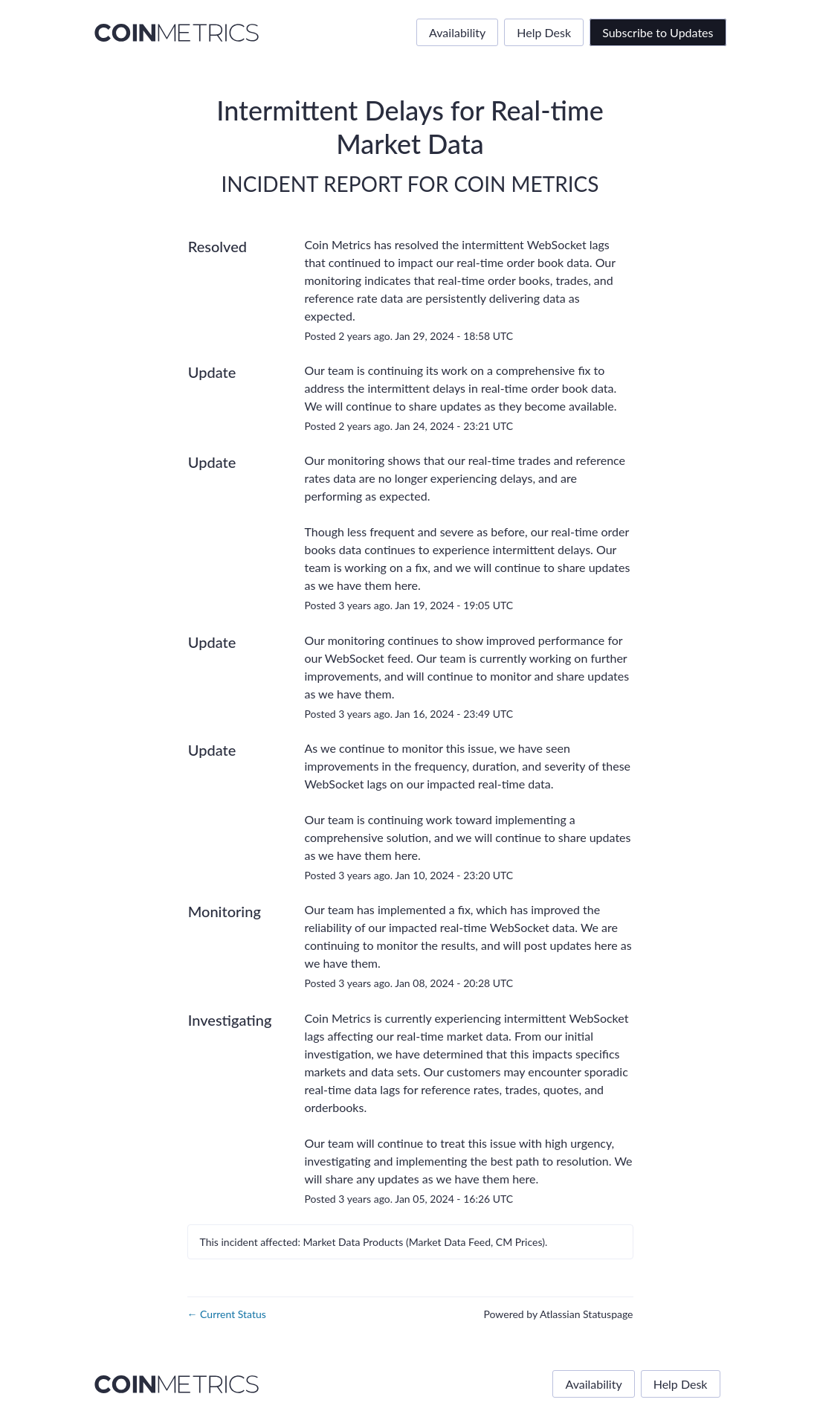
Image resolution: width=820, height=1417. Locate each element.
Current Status (226, 1314)
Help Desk (544, 32)
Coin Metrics (525, 183)
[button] (658, 32)
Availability (457, 32)
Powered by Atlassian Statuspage (558, 1314)
